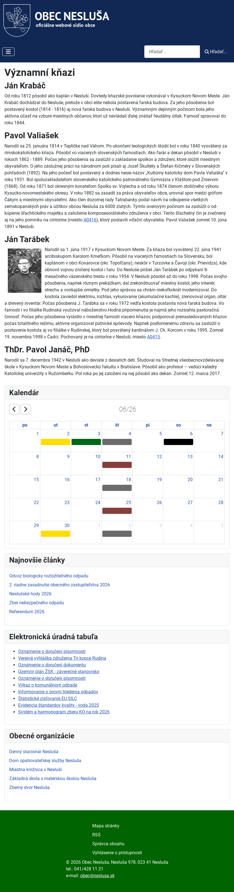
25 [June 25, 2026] (128, 502)
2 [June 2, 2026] (68, 433)
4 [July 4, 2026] (191, 525)
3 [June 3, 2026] (99, 433)
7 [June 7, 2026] (222, 433)
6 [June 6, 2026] (191, 433)
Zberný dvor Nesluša (29, 787)
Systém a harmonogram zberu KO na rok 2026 (64, 712)
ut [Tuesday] (56, 425)
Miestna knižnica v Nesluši (35, 769)
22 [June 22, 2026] (36, 502)
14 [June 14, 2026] (220, 456)
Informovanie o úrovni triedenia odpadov (58, 691)
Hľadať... (216, 51)
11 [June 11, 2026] (128, 456)
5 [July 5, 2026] (222, 525)
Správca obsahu (108, 843)
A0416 (90, 220)
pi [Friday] (148, 425)
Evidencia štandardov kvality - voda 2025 (58, 705)
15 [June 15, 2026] (36, 479)
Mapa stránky (105, 825)
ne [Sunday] (209, 425)
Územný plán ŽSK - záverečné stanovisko (58, 671)
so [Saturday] (178, 425)
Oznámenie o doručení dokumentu (52, 665)
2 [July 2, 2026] (130, 525)
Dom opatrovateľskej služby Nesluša (45, 760)
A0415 (153, 337)
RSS (96, 834)
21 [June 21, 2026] (220, 479)
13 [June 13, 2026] (190, 456)
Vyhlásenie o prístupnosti (117, 852)
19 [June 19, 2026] (159, 479)
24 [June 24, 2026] (97, 502)
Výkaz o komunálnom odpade (47, 685)
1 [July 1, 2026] (99, 525)
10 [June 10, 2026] (97, 456)
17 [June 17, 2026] (97, 479)
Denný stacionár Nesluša (33, 751)
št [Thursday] (117, 425)
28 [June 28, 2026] (220, 502)
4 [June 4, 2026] (130, 433)
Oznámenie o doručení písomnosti (52, 651)
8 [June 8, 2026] (37, 456)
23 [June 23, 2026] (67, 502)
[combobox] (172, 51)
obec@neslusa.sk (97, 875)
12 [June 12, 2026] (159, 456)
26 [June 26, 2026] (159, 502)
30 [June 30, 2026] (67, 525)
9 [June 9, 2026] (68, 456)
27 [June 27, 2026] (190, 502)
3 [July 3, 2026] (160, 525)
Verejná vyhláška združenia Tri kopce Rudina (62, 658)
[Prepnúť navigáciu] (8, 52)
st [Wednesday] (86, 425)
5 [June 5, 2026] (160, 433)
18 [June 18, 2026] (128, 479)
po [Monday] (24, 425)
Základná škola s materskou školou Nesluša (52, 778)
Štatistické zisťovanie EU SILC (47, 698)
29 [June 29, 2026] (36, 525)
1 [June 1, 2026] (37, 433)
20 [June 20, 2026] (190, 479)
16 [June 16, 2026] (67, 479)
